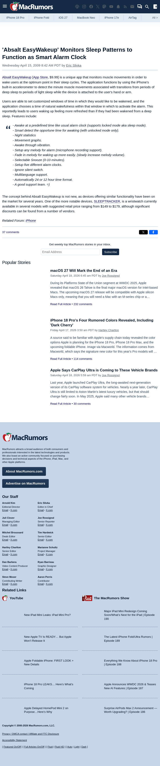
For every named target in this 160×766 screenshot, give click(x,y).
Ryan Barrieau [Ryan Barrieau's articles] (46, 562)
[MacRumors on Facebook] (91, 6)
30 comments (81, 403)
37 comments (10, 232)
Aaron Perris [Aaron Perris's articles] (45, 577)
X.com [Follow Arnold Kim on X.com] (13, 510)
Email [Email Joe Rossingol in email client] (41, 525)
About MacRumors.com (24, 471)
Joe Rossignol (111, 275)
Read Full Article (60, 304)
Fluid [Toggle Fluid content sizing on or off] (50, 746)
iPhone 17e (111, 17)
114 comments (82, 358)
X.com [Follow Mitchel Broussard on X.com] (13, 539)
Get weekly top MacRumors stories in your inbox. (80, 244)
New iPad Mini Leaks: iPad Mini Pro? (47, 615)
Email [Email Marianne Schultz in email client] (41, 554)
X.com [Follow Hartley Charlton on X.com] (13, 554)
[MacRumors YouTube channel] (111, 6)
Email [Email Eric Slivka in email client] (41, 510)
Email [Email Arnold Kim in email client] (5, 510)
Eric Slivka (73, 65)
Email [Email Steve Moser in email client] (5, 584)
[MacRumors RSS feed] (125, 6)
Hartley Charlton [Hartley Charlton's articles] (11, 547)
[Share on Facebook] (153, 232)
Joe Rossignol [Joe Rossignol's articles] (46, 518)
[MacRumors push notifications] (118, 6)
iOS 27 (63, 17)
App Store (40, 77)
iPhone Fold (41, 17)
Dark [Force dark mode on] (83, 746)
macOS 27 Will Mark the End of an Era (83, 271)
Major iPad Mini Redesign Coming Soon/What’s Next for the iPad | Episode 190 (129, 615)
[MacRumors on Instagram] (84, 6)
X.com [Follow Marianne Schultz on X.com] (49, 554)
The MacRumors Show (111, 598)
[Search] (148, 7)
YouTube (16, 598)
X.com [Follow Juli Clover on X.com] (13, 525)
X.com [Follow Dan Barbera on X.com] (13, 569)
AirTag (133, 17)
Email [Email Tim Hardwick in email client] (41, 539)
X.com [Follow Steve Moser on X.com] (13, 584)
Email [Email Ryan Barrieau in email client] (41, 569)
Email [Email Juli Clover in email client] (5, 525)
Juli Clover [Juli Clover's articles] (8, 518)
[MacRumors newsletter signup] (132, 6)
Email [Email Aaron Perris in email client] (41, 584)
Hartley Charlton (108, 330)
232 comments (82, 304)
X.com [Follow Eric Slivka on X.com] (49, 510)
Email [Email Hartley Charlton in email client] (5, 554)
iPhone (31, 220)
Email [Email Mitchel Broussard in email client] (5, 539)
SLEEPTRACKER (107, 201)
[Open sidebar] (155, 7)
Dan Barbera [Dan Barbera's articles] (9, 562)
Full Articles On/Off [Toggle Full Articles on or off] (34, 746)
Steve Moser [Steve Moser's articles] (9, 577)
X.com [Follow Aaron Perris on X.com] (49, 584)
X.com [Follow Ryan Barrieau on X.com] (49, 569)
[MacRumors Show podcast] (77, 6)
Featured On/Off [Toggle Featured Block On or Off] (12, 746)
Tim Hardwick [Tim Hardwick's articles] (45, 532)
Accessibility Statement (14, 740)
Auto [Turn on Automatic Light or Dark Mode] (69, 746)
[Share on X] (143, 232)
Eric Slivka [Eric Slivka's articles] (44, 503)
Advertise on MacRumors (25, 483)
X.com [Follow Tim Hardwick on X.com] (49, 539)
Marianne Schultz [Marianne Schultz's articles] (47, 547)
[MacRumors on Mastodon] (104, 6)
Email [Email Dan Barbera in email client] (5, 569)
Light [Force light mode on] (76, 746)
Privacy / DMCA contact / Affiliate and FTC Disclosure (30, 734)
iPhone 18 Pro (15, 17)
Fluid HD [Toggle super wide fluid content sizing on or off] (59, 746)
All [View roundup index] (155, 17)
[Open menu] (4, 6)
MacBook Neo (86, 17)
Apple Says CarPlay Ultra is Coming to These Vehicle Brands (104, 370)
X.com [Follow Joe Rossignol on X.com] (49, 525)
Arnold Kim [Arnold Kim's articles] (8, 503)
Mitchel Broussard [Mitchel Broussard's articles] (12, 532)
